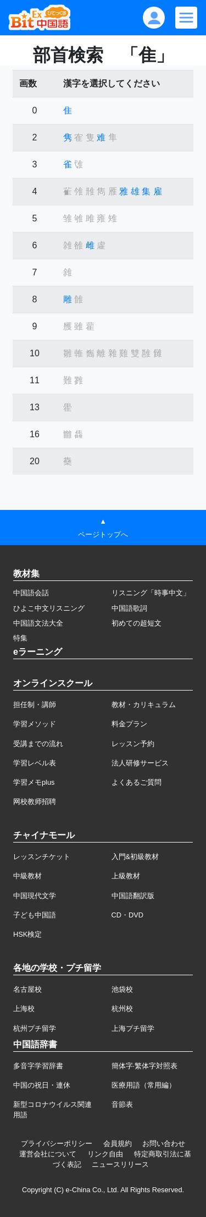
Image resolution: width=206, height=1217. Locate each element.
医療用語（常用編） (144, 1085)
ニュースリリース (120, 1164)
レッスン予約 (133, 744)
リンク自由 (105, 1154)
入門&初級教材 (135, 856)
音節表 (122, 1104)
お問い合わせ (163, 1143)
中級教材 (27, 876)
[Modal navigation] (186, 18)
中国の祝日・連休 (41, 1085)
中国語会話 (31, 593)
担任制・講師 (34, 704)
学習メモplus (33, 782)
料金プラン (129, 724)
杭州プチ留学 (34, 1028)
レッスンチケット (41, 856)
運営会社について (47, 1154)
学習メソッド (34, 724)
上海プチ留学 (133, 1028)
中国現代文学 (34, 896)
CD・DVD (128, 915)
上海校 (24, 1008)
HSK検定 (27, 934)
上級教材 (126, 876)
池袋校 (122, 989)
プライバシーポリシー (56, 1143)
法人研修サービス (140, 763)
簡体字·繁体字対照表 (145, 1066)
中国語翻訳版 (133, 896)
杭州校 (122, 1008)
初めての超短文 (137, 623)
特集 (20, 638)
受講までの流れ (38, 744)
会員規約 (117, 1143)
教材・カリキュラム (144, 704)
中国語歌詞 (129, 608)
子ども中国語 (34, 915)
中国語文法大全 (38, 623)
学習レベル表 (34, 763)
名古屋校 (27, 989)
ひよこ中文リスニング (49, 608)
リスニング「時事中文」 (151, 593)
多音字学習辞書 (38, 1066)
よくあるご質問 (137, 782)
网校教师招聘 (34, 801)
